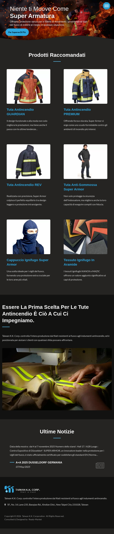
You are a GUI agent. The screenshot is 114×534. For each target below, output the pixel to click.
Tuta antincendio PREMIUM (77, 112)
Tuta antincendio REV (24, 185)
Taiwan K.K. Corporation (33, 521)
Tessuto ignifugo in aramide (79, 263)
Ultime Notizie (57, 433)
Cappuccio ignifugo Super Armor (28, 263)
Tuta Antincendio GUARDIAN (20, 112)
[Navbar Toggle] (106, 6)
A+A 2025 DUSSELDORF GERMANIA (39, 463)
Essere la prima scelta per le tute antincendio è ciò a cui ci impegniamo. (45, 314)
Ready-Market (35, 525)
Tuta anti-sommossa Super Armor (80, 187)
